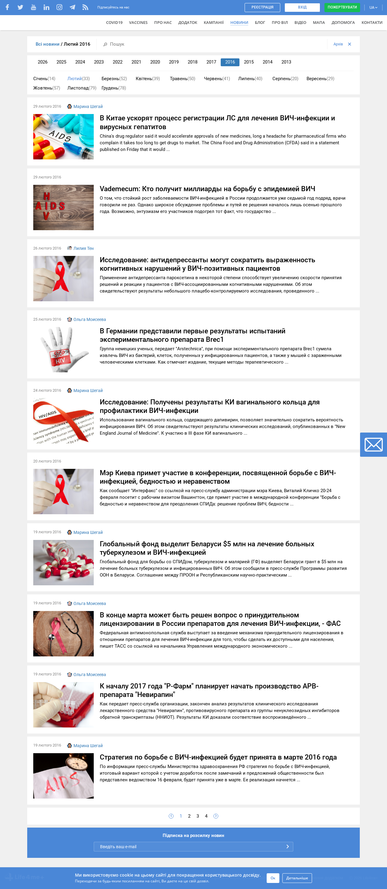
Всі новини (48, 44)
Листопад (81, 88)
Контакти (372, 22)
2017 (211, 62)
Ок (273, 878)
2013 (286, 62)
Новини (239, 22)
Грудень (114, 88)
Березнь (114, 79)
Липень (250, 79)
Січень (44, 79)
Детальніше (297, 878)
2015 (249, 62)
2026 (42, 62)
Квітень (148, 79)
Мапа (319, 22)
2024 (80, 62)
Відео (300, 22)
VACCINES (138, 22)
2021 (136, 62)
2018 (192, 62)
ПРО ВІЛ (280, 22)
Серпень (285, 79)
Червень (217, 79)
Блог (260, 22)
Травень (182, 79)
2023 (99, 62)
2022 (117, 62)
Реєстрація (262, 7)
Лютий (78, 79)
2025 (61, 62)
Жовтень (46, 88)
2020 (155, 62)
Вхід (302, 7)
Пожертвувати (342, 7)
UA (373, 7)
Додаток (187, 22)
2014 (267, 62)
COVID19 (114, 22)
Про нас (163, 22)
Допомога (343, 22)
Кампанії (214, 22)
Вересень (320, 79)
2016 (230, 62)
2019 (174, 62)
